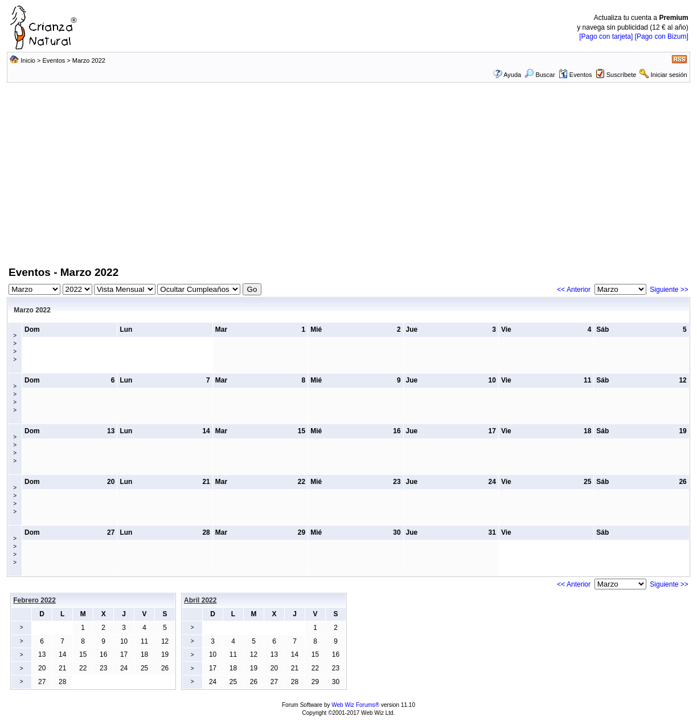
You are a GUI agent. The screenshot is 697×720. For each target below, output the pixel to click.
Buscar (539, 74)
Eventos (54, 60)
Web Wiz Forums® (355, 705)
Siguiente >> (669, 290)
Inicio (27, 60)
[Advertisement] (348, 179)
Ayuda (512, 74)
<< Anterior (574, 290)
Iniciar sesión (669, 74)
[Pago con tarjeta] (606, 36)
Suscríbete (621, 74)
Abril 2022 (200, 600)
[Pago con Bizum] (661, 36)
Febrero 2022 (34, 600)
